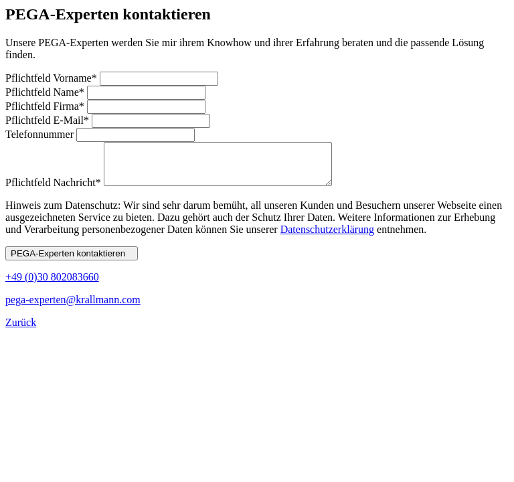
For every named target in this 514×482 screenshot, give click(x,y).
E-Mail (48, 120)
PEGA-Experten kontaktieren (72, 261)
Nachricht (54, 190)
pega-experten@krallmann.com (73, 307)
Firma (46, 106)
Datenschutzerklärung (327, 237)
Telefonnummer (40, 134)
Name (46, 92)
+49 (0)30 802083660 (52, 285)
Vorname (52, 78)
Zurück (20, 330)
